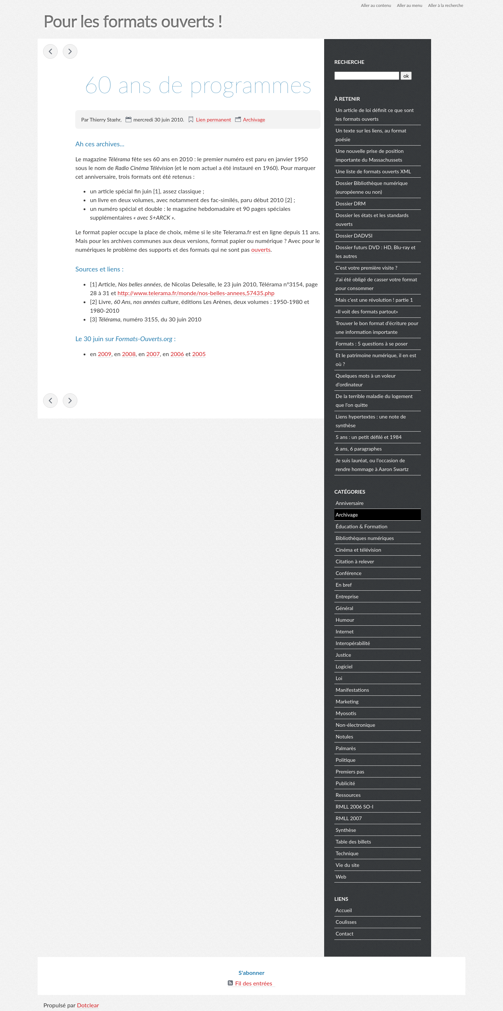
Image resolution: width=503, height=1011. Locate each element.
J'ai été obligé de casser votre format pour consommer (411, 282)
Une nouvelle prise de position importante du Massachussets (404, 154)
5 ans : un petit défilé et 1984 (403, 436)
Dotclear (88, 1003)
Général (379, 607)
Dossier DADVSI (388, 235)
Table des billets (388, 841)
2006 (177, 353)
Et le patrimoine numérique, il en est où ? (410, 358)
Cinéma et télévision (393, 549)
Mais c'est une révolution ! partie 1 (409, 299)
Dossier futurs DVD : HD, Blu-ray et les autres (410, 250)
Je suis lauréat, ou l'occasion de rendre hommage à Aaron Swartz (407, 463)
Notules (379, 736)
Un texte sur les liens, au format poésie (405, 134)
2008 (129, 353)
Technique (381, 852)
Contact (379, 933)
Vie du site (382, 864)
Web (375, 876)
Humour (379, 619)
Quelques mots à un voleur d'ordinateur (400, 379)
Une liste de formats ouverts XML (408, 170)
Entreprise (381, 596)
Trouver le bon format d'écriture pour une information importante (407, 326)
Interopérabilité (387, 642)
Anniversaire (384, 502)
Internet (379, 631)
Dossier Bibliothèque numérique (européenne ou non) (406, 186)
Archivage (254, 119)
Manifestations (387, 689)
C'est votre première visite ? (401, 267)
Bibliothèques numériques (399, 537)
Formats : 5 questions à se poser (406, 343)
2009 (104, 353)
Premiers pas (384, 771)
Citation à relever (389, 560)
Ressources (382, 794)
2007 (153, 353)
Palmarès (380, 747)
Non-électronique (390, 724)
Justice (378, 654)
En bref (378, 584)
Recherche (384, 61)
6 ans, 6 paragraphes (393, 448)
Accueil (378, 909)
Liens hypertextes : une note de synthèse (405, 420)
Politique (380, 759)
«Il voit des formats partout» (401, 311)
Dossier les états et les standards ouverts (407, 218)
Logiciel (378, 666)
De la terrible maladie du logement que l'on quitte (409, 399)
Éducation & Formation (396, 525)
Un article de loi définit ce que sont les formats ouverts (409, 113)
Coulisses (380, 921)
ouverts (260, 249)
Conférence (383, 572)
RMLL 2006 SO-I (389, 806)
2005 (199, 353)
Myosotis (380, 712)
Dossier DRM (385, 203)
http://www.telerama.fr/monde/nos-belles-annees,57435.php (196, 292)
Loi (373, 677)
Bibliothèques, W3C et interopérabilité (71, 52)
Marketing (381, 701)
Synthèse (380, 829)
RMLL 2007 (383, 817)
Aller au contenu (372, 5)
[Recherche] (401, 75)
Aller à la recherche (444, 5)
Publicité (380, 782)
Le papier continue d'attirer (51, 52)
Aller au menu (407, 5)
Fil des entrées (253, 981)
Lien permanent (213, 119)
